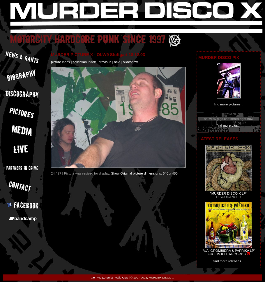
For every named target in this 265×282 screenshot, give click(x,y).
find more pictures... (228, 104)
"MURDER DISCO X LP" (228, 193)
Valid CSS (121, 277)
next (117, 62)
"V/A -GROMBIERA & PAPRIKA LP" (228, 250)
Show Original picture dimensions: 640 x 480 (144, 173)
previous (104, 62)
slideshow (130, 62)
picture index (60, 62)
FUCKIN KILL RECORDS (226, 254)
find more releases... (228, 261)
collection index (84, 62)
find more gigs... (229, 125)
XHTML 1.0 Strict (102, 277)
